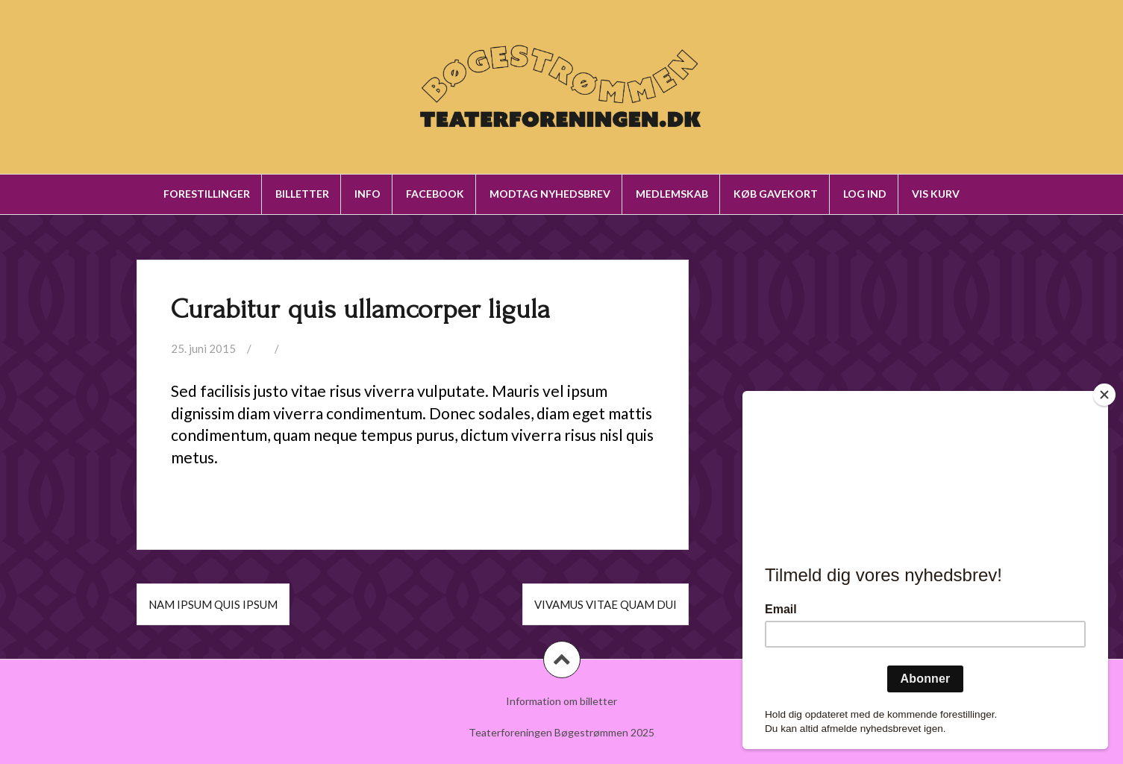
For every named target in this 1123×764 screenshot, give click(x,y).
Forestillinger (206, 193)
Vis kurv (936, 193)
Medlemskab (672, 193)
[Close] (1104, 394)
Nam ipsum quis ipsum (213, 604)
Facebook (435, 193)
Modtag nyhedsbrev (549, 193)
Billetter (302, 193)
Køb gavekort (775, 193)
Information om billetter (561, 701)
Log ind (864, 193)
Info (367, 193)
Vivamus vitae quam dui (605, 604)
